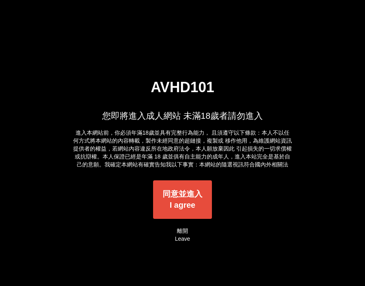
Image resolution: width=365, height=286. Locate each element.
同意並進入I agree (182, 199)
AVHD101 (182, 87)
